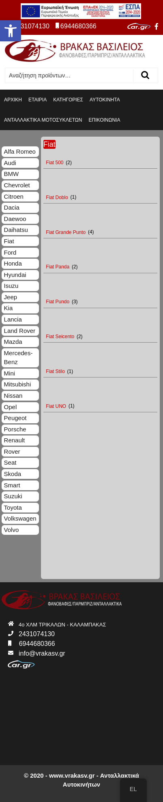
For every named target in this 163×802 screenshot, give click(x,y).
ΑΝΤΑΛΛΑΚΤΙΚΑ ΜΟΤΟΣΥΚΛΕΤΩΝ (43, 120)
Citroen (14, 196)
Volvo (11, 529)
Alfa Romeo (20, 151)
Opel (10, 406)
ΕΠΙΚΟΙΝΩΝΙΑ (104, 120)
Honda (13, 263)
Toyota (13, 507)
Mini (9, 373)
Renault (14, 440)
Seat (10, 462)
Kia (8, 308)
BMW (11, 173)
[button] (10, 30)
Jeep (10, 297)
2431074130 (27, 26)
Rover (12, 451)
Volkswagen (20, 518)
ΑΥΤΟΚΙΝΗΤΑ (105, 100)
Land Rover (20, 330)
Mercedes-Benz (18, 358)
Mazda (13, 341)
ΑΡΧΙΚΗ (13, 100)
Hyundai (15, 274)
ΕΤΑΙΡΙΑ (37, 100)
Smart (12, 485)
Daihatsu (16, 229)
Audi (10, 162)
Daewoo (15, 218)
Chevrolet (17, 185)
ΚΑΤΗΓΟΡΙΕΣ (68, 100)
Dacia (11, 207)
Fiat (9, 241)
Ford (10, 252)
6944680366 (76, 26)
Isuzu (11, 285)
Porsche (15, 429)
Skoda (12, 473)
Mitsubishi (17, 384)
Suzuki (13, 496)
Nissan (13, 395)
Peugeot (15, 417)
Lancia (13, 319)
